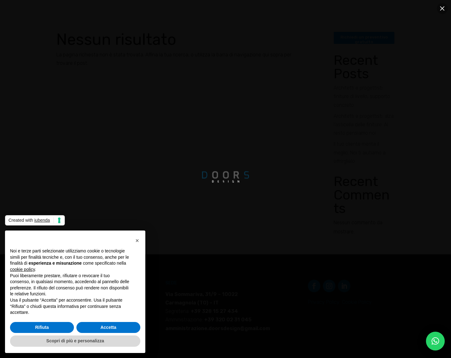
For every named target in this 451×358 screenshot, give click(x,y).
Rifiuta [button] (42, 327)
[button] (435, 341)
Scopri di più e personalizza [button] (75, 340)
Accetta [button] (109, 327)
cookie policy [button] (22, 269)
